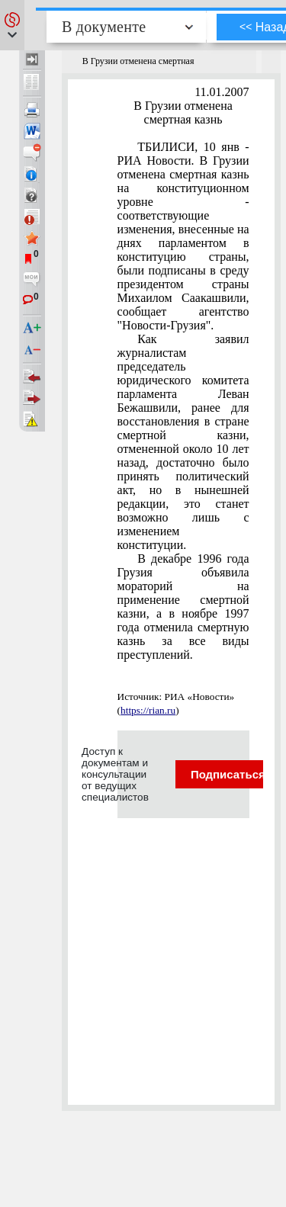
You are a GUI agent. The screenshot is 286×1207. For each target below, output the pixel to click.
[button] (12, 25)
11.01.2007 (221, 91)
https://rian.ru (148, 710)
